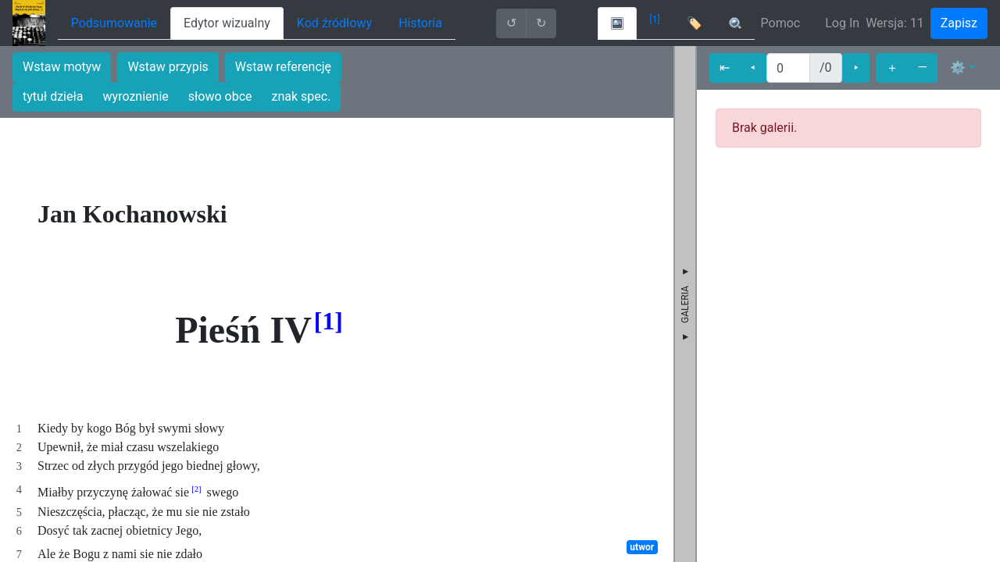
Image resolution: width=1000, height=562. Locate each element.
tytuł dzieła (53, 96)
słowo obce (220, 96)
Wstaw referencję (283, 66)
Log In (842, 23)
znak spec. (301, 96)
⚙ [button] (958, 67)
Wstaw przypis (167, 66)
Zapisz (959, 23)
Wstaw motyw (62, 66)
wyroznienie (136, 96)
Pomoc (781, 23)
